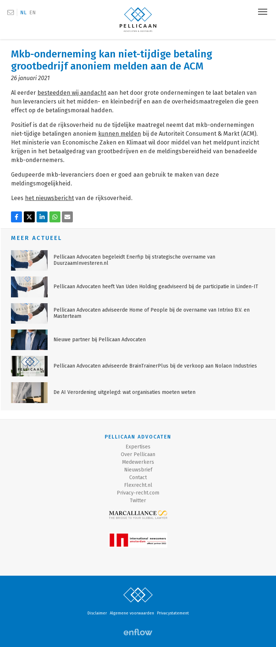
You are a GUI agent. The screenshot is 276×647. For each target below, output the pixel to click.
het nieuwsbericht (49, 198)
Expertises (138, 447)
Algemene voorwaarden (132, 613)
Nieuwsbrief (138, 470)
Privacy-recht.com (138, 493)
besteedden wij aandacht (71, 92)
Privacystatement (173, 613)
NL (23, 13)
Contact (138, 477)
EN (32, 13)
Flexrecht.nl (138, 485)
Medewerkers (138, 462)
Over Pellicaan (138, 454)
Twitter (138, 500)
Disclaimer (97, 613)
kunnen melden (119, 133)
